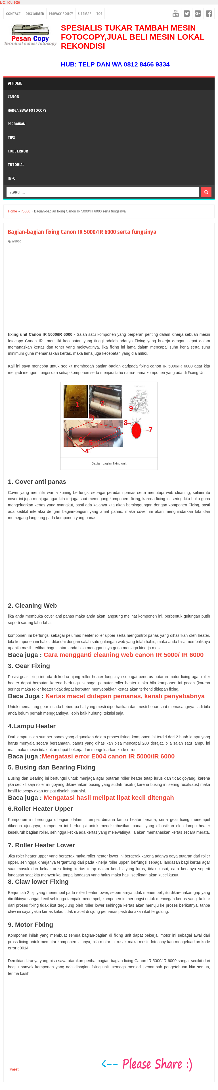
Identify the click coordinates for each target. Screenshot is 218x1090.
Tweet (13, 1069)
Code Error (18, 151)
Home (15, 83)
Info (12, 178)
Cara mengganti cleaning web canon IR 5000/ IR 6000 (124, 654)
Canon (13, 96)
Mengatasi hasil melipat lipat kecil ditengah (109, 797)
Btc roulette (10, 2)
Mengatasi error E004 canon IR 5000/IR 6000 (108, 756)
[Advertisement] (109, 286)
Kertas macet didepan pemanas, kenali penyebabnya (125, 696)
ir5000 (16, 241)
